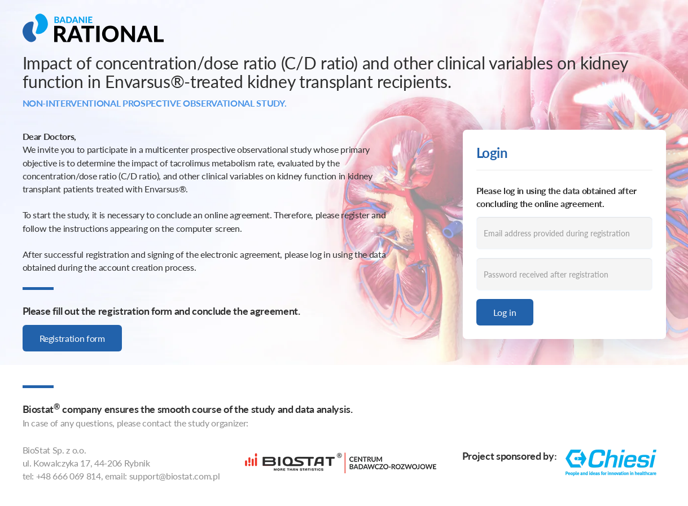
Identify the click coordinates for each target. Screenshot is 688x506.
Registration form (72, 338)
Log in (504, 312)
